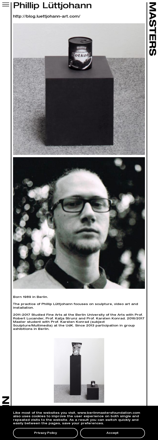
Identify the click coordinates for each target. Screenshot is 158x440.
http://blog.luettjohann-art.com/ (46, 17)
